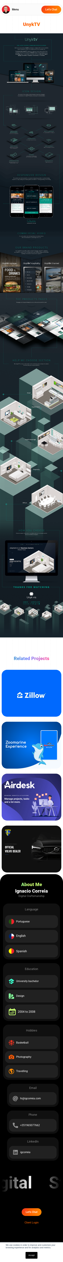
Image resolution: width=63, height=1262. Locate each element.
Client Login (32, 1222)
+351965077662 (30, 1125)
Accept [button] (31, 1255)
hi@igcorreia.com (30, 1098)
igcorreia (25, 1152)
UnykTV (31, 24)
